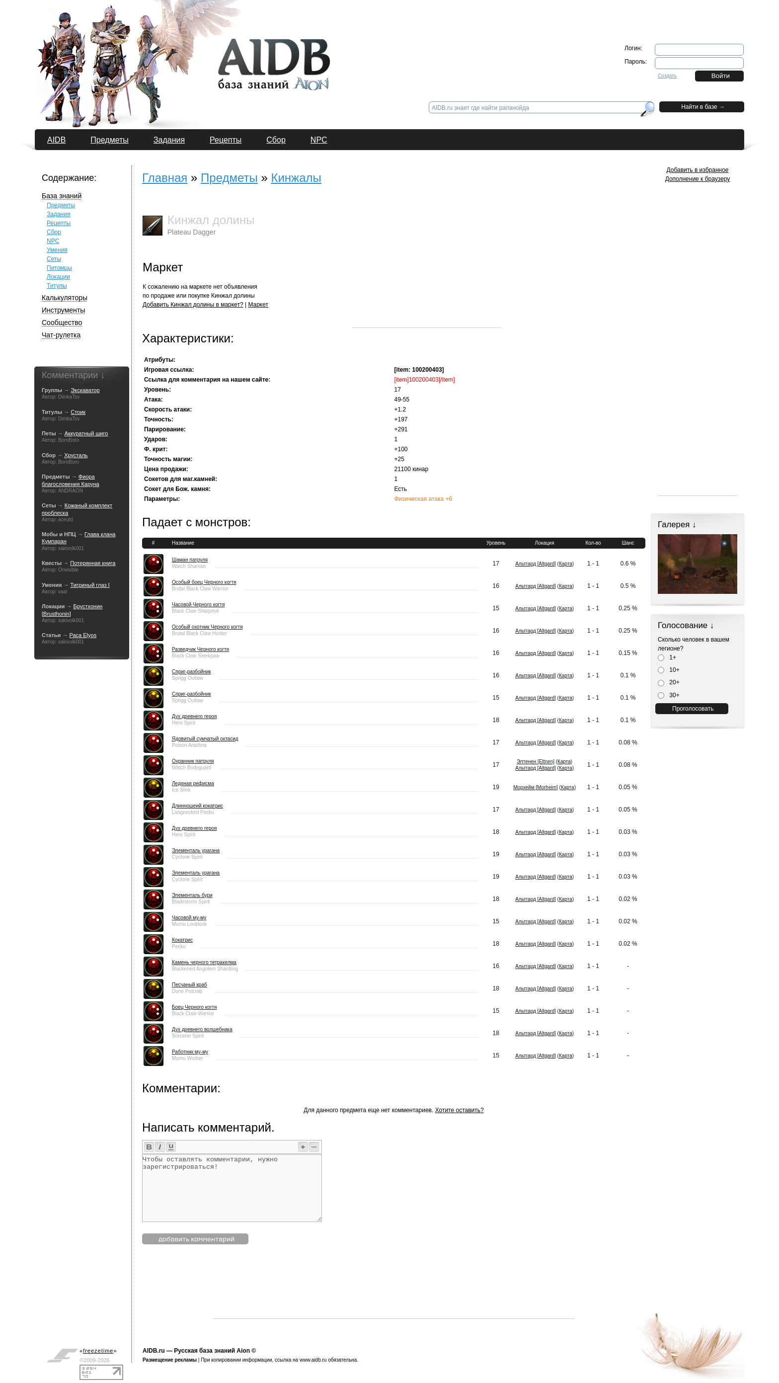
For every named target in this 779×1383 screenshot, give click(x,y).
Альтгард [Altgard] (535, 564)
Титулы (57, 285)
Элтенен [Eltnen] (535, 761)
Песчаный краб (189, 984)
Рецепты (225, 140)
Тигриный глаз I (90, 585)
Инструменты (63, 310)
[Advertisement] (426, 265)
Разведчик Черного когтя (200, 649)
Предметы (109, 140)
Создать (667, 76)
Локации (58, 276)
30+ (669, 695)
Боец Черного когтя (194, 1007)
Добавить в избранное (698, 169)
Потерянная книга (92, 563)
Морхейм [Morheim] (535, 787)
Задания (169, 140)
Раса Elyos (82, 635)
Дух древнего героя (194, 716)
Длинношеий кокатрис (197, 806)
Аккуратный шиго (86, 433)
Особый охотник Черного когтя (207, 627)
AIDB (56, 140)
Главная (164, 177)
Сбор (276, 140)
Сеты (54, 258)
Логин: (633, 48)
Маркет (258, 304)
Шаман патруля (190, 560)
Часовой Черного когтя (198, 604)
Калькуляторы (64, 298)
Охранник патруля (193, 761)
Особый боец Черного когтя (204, 582)
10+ (669, 669)
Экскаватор (85, 390)
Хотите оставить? (459, 1110)
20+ (669, 682)
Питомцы (59, 267)
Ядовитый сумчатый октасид (205, 738)
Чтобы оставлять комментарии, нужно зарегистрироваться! (232, 1188)
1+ (667, 657)
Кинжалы (296, 177)
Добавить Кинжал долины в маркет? (193, 304)
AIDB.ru (154, 1350)
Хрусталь (75, 455)
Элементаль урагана (196, 850)
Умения (57, 249)
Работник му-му (190, 1052)
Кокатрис (182, 940)
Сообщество (62, 322)
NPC (319, 140)
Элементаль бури (192, 895)
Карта (565, 564)
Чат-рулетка (61, 335)
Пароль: (635, 61)
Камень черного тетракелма (204, 962)
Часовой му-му (189, 917)
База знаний (61, 196)
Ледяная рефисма (193, 783)
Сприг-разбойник (191, 671)
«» (98, 1351)
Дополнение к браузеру (697, 178)
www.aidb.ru (313, 1360)
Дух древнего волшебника (202, 1029)
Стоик (78, 412)
